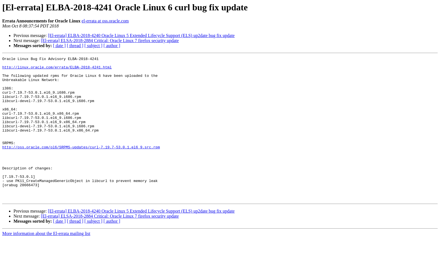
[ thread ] (75, 45)
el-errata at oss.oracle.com (105, 21)
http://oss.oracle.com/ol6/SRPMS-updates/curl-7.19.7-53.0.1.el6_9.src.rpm (81, 165)
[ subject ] (93, 45)
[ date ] (59, 45)
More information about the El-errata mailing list (46, 262)
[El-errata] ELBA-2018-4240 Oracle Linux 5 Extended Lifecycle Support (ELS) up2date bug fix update (141, 35)
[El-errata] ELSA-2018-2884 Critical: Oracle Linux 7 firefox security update (110, 40)
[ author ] (112, 45)
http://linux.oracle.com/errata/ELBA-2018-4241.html (57, 69)
